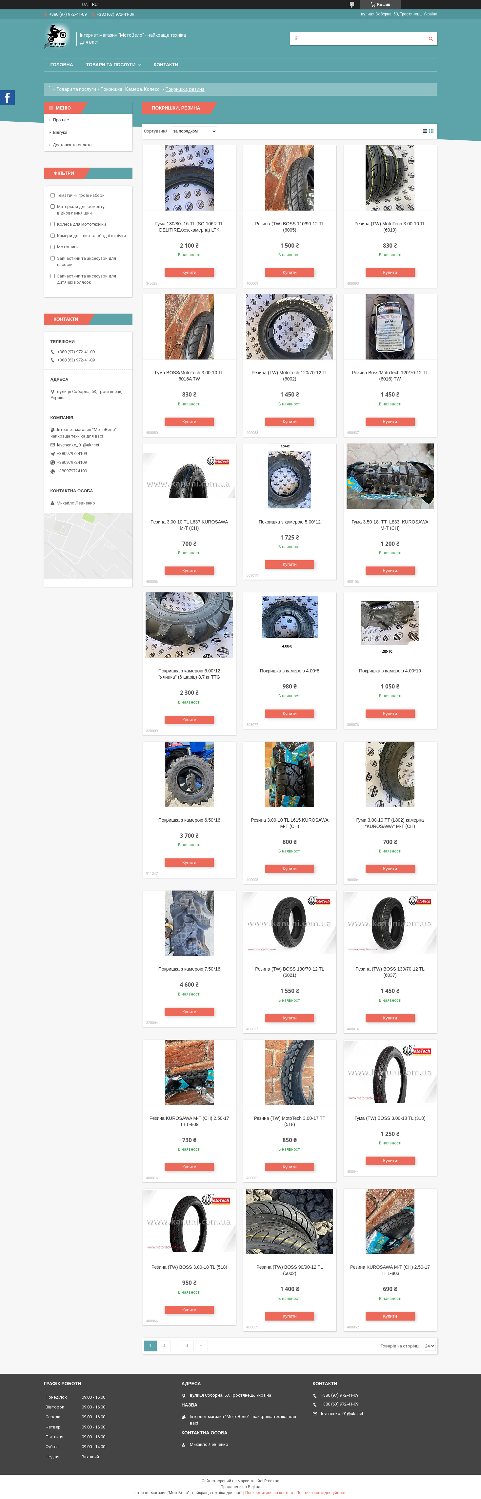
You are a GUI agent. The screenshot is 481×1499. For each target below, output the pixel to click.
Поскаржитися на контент (269, 1492)
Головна (61, 64)
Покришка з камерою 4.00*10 (390, 670)
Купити (189, 272)
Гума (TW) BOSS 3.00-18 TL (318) (390, 1118)
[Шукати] (430, 38)
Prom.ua (271, 1481)
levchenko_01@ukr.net (78, 444)
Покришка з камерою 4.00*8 (289, 670)
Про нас (61, 119)
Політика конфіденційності (321, 1492)
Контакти (166, 64)
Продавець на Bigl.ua (240, 1487)
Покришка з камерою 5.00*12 (290, 521)
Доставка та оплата (72, 144)
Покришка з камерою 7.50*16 (189, 969)
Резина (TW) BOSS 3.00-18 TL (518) (189, 1267)
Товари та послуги (111, 64)
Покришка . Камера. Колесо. (131, 89)
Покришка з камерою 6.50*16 (189, 820)
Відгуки (60, 132)
